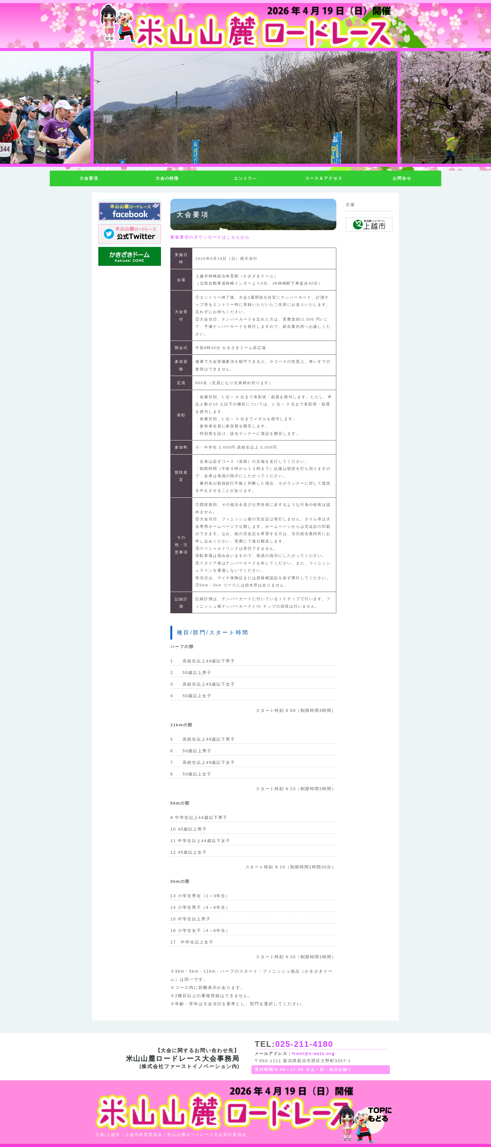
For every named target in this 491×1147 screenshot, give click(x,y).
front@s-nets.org (313, 1053)
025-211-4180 (304, 1044)
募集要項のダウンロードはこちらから (210, 237)
